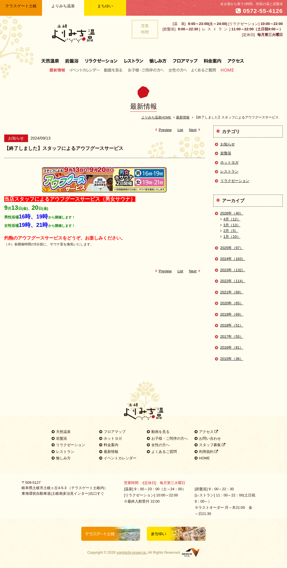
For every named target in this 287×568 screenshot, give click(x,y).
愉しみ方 (158, 59)
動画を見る (114, 70)
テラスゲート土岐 (21, 6)
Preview (162, 130)
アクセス (234, 59)
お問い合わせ (208, 438)
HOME (226, 70)
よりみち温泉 (63, 6)
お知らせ (227, 144)
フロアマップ (185, 59)
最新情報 (59, 70)
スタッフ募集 (210, 445)
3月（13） (230, 225)
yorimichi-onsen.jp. (132, 552)
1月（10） (230, 236)
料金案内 (212, 59)
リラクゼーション (101, 59)
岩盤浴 (72, 59)
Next (195, 130)
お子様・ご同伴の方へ (146, 70)
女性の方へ (177, 70)
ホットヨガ (229, 162)
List (180, 130)
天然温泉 (51, 59)
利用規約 (206, 452)
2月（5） (229, 231)
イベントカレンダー (85, 70)
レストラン (134, 59)
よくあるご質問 (203, 70)
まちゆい (105, 6)
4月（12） (230, 219)
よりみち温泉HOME (156, 117)
